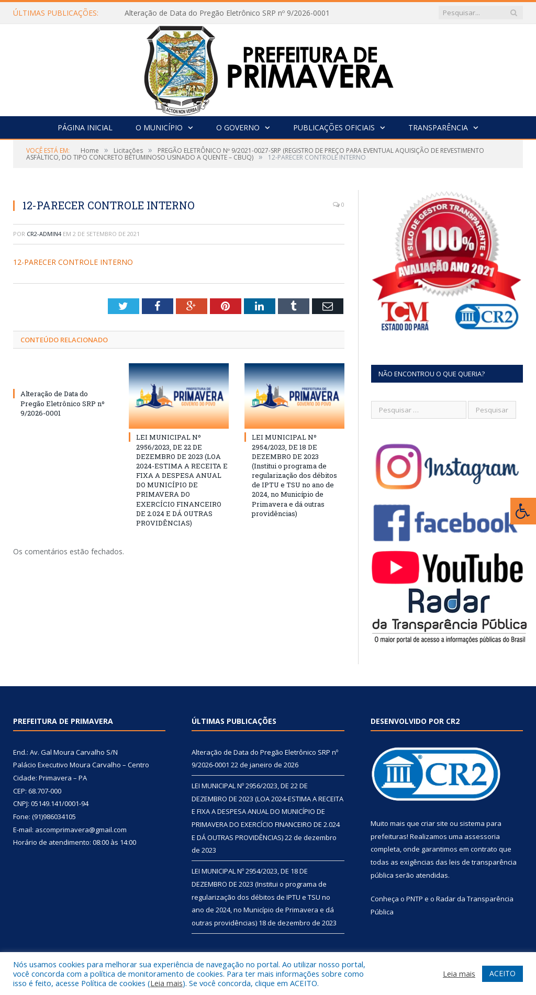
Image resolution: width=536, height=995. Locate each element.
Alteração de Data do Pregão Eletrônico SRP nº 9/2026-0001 (227, 13)
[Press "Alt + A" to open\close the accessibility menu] (523, 511)
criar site (434, 823)
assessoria (482, 836)
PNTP (414, 898)
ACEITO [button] (502, 973)
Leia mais (166, 983)
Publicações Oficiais (334, 127)
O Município (159, 127)
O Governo (238, 127)
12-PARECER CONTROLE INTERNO (73, 262)
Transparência (438, 127)
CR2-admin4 (44, 234)
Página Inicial (85, 127)
